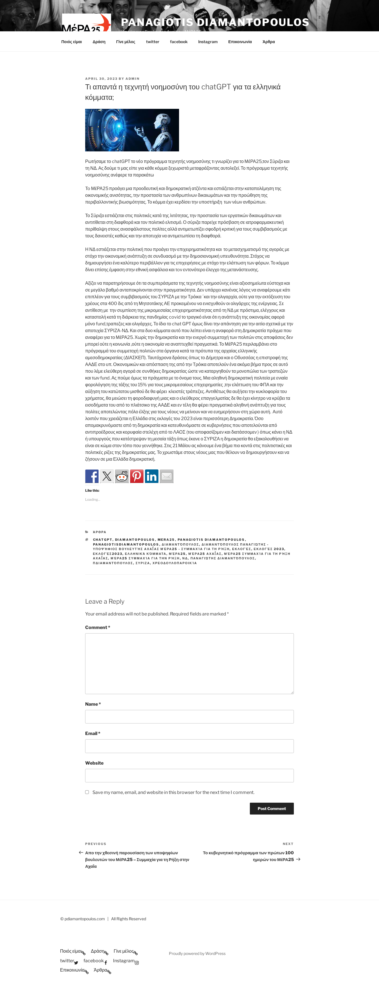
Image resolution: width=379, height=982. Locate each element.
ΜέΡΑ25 (177, 554)
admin (132, 79)
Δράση (98, 41)
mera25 (166, 540)
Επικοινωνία (240, 41)
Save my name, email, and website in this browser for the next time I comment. (173, 792)
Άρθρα (269, 41)
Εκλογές (241, 549)
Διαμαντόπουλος (180, 544)
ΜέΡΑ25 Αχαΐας (205, 554)
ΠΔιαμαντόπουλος (113, 563)
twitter (152, 41)
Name (93, 704)
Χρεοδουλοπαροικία (175, 563)
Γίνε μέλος (125, 41)
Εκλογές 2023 (269, 549)
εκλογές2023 (107, 554)
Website (94, 763)
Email (92, 733)
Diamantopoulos (135, 540)
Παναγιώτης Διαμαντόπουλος (222, 558)
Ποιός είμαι (71, 41)
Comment (97, 627)
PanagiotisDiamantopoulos (126, 544)
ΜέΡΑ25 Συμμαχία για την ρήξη (145, 558)
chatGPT (103, 540)
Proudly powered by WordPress (197, 953)
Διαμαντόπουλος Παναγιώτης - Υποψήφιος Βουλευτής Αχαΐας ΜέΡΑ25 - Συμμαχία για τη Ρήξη (181, 546)
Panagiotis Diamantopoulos (215, 22)
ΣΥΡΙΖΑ (143, 563)
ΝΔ (185, 558)
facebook (179, 41)
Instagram (208, 41)
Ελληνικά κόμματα (145, 554)
